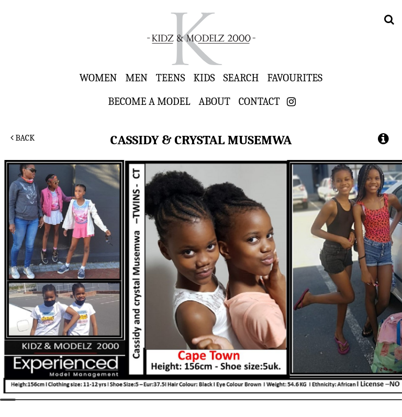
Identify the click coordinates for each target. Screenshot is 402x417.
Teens (170, 77)
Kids (204, 77)
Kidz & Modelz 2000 (201, 39)
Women (98, 77)
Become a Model (149, 101)
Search (241, 77)
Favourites (294, 77)
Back (22, 138)
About (214, 101)
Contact (259, 101)
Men (136, 77)
